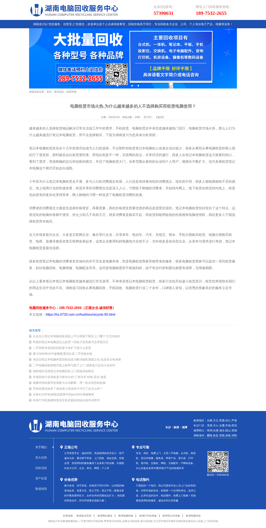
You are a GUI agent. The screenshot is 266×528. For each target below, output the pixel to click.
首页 (49, 91)
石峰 (209, 420)
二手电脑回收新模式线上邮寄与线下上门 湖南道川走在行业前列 (74, 365)
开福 (228, 425)
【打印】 (148, 117)
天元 (215, 420)
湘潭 (184, 427)
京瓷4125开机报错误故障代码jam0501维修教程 (63, 394)
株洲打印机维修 (148, 515)
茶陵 (222, 435)
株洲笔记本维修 (171, 515)
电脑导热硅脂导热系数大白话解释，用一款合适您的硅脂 (69, 382)
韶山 (228, 430)
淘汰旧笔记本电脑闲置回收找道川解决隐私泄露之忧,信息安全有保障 (77, 359)
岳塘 (215, 430)
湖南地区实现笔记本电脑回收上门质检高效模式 (63, 371)
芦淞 (234, 420)
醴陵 (209, 435)
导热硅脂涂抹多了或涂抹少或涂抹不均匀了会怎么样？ (68, 388)
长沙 (168, 427)
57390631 (164, 13)
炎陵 (228, 435)
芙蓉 (209, 425)
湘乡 (222, 430)
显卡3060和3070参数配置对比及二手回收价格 (62, 353)
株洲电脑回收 (193, 515)
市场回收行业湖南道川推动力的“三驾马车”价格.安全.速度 (69, 377)
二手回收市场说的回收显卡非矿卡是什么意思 (62, 348)
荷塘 (222, 420)
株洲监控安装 (83, 515)
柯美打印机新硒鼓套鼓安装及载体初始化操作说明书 (66, 400)
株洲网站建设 (104, 515)
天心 (215, 425)
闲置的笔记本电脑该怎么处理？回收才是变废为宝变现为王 (70, 342)
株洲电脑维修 (125, 515)
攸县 (215, 435)
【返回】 (160, 117)
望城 (234, 430)
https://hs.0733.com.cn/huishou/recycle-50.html (80, 314)
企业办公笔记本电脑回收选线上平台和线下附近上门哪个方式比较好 (76, 336)
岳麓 (222, 425)
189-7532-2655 (211, 13)
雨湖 (209, 430)
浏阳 (234, 435)
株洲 (176, 427)
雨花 (234, 425)
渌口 (228, 420)
